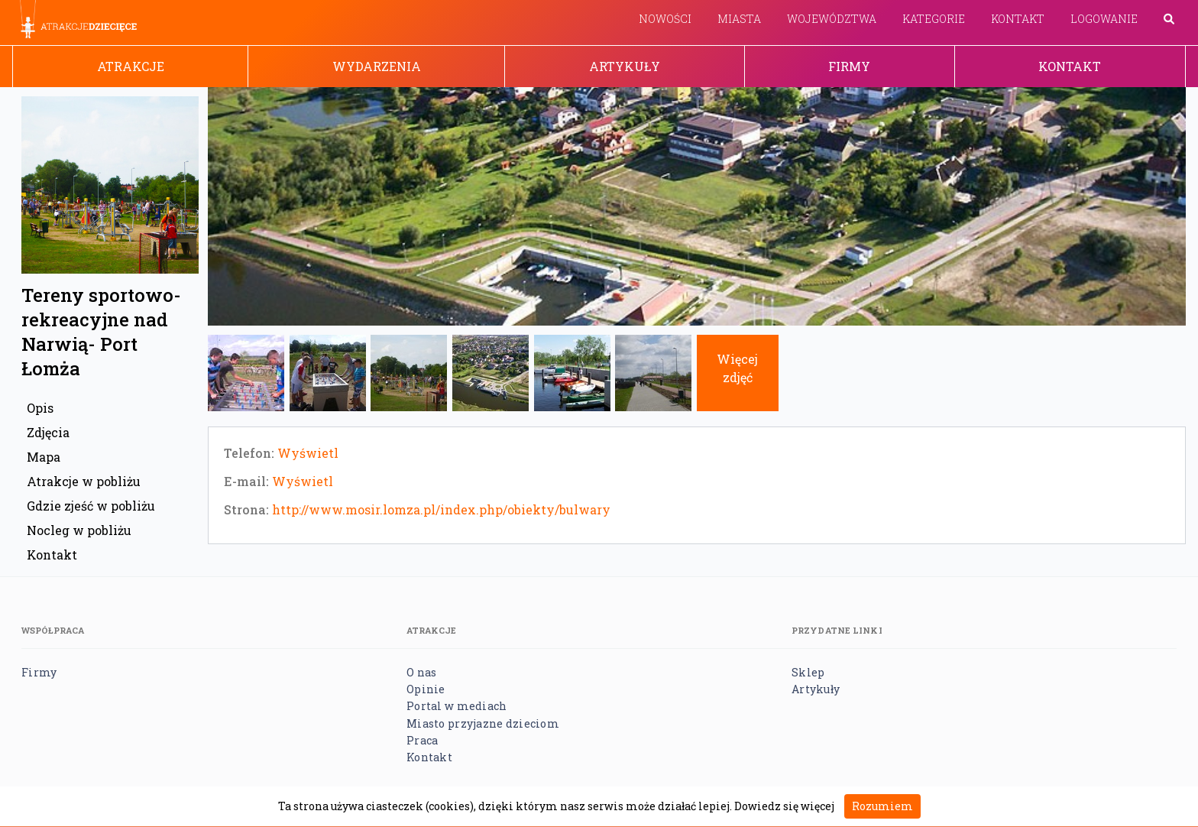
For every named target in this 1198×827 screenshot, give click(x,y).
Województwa (831, 18)
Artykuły (624, 66)
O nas (421, 672)
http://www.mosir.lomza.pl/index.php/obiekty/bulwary (441, 509)
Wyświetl (307, 453)
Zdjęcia (48, 432)
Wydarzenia (376, 66)
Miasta (739, 18)
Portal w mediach (456, 706)
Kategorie (933, 18)
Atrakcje (130, 66)
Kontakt (1017, 18)
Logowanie (1104, 18)
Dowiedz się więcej (784, 806)
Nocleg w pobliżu (79, 530)
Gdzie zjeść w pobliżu (91, 506)
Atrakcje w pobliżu (84, 481)
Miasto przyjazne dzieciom (482, 723)
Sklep (808, 672)
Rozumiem (882, 806)
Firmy (849, 66)
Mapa (43, 457)
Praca (422, 740)
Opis (40, 408)
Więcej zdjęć (737, 368)
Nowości (665, 18)
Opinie (425, 689)
